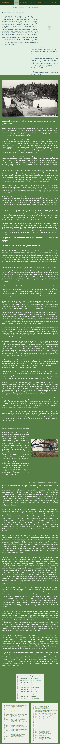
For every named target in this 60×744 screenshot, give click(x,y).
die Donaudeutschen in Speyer (24, 7)
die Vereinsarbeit (35, 7)
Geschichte (15, 7)
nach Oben (56, 77)
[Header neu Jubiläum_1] (5, 2)
